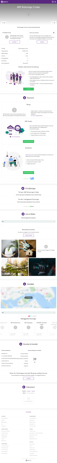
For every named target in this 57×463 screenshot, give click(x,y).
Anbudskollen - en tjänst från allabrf (36, 433)
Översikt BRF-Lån (32, 418)
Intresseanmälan (32, 425)
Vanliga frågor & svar (33, 438)
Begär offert (3, 440)
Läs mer (14, 41)
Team (30, 445)
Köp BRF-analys (32, 431)
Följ (53, 22)
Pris (2, 424)
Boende (28, 391)
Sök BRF (28, 412)
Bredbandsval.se (28, 154)
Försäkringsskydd (4, 447)
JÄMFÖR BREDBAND (28, 172)
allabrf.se (50, 71)
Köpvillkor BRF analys (33, 455)
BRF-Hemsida (3, 422)
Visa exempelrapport (15, 136)
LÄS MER (42, 41)
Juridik (2, 438)
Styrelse (33, 391)
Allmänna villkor (32, 449)
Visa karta (28, 297)
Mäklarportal (31, 436)
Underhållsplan (4, 436)
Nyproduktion (32, 424)
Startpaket (3, 425)
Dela (3, 22)
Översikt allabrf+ (4, 418)
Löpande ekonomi (4, 433)
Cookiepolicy (31, 453)
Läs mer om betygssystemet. (36, 115)
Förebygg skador (4, 451)
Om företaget (32, 443)
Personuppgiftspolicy (33, 451)
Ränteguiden (31, 420)
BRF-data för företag (33, 434)
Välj (2, 221)
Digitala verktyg (4, 434)
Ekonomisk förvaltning (5, 431)
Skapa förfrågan (4, 453)
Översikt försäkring (5, 445)
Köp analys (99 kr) (28, 141)
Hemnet (2, 420)
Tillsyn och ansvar (4, 449)
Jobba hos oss (32, 447)
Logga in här (28, 235)
